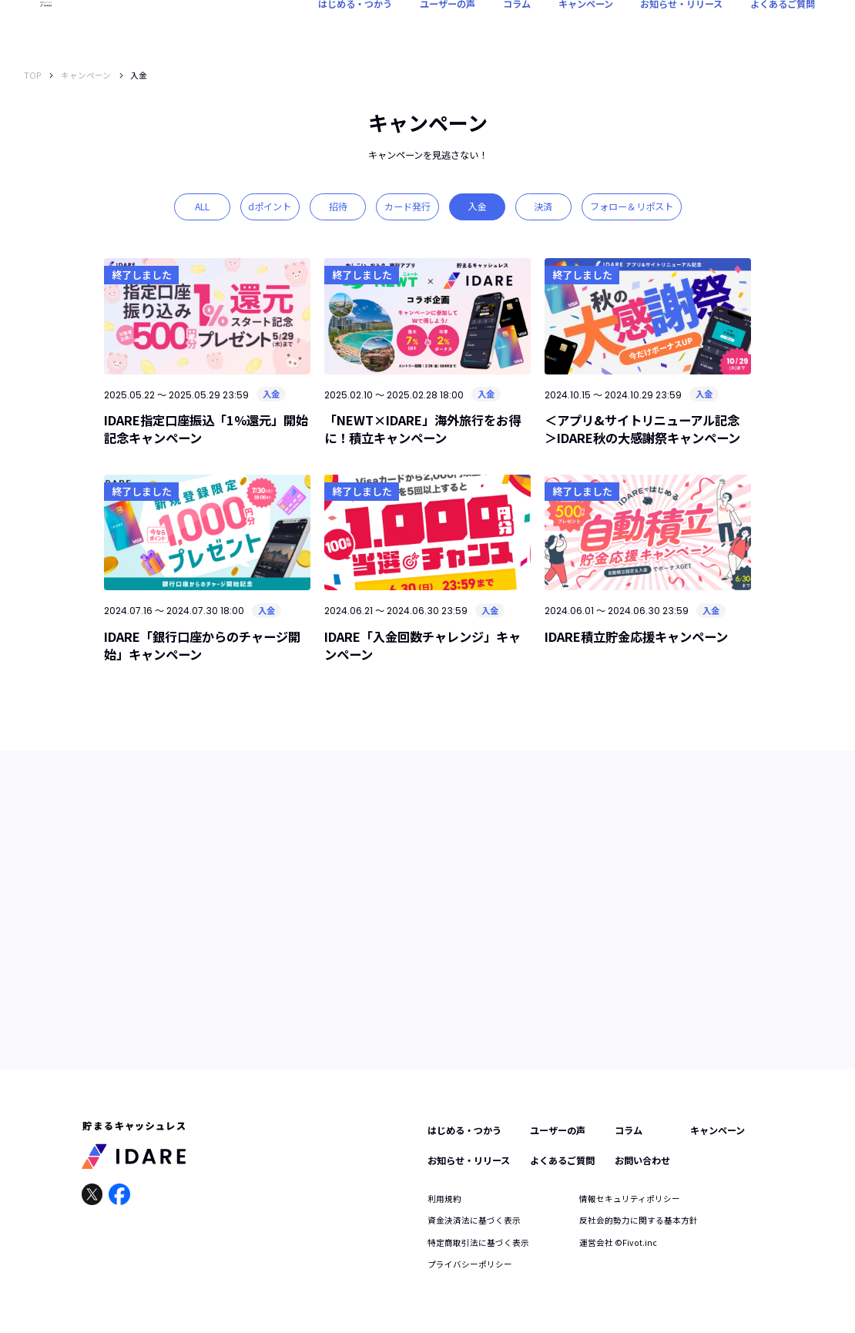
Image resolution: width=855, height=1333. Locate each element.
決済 (543, 206)
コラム (517, 27)
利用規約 (444, 1198)
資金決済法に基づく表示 (474, 1220)
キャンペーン (585, 27)
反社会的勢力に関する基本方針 (638, 1220)
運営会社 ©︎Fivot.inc (618, 1242)
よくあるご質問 (782, 27)
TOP (33, 75)
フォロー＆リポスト (631, 206)
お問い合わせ (642, 1160)
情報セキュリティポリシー (629, 1198)
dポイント (269, 206)
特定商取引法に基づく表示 (478, 1242)
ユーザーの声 (447, 27)
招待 (338, 206)
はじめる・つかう (355, 27)
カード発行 (407, 206)
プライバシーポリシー (470, 1264)
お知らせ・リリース (681, 27)
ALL (202, 206)
